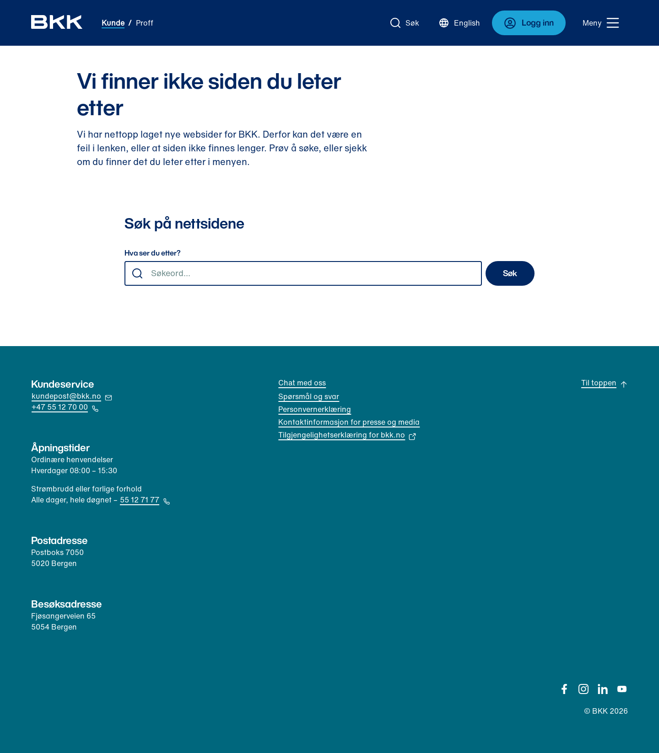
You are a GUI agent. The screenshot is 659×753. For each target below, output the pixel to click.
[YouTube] (622, 689)
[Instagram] (583, 689)
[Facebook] (564, 689)
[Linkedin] (603, 689)
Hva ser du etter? (152, 253)
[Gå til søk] (405, 23)
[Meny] (601, 23)
